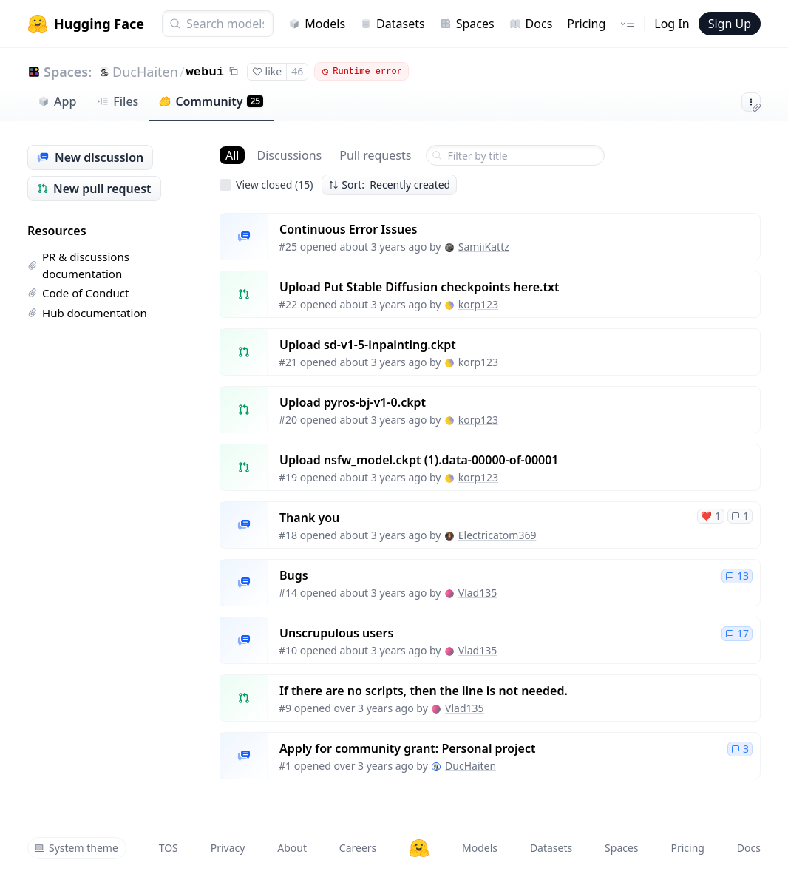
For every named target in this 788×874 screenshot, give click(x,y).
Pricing (586, 24)
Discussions (289, 155)
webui (205, 72)
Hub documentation (87, 312)
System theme (76, 848)
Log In (671, 24)
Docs (531, 24)
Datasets (392, 24)
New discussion (90, 157)
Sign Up (729, 24)
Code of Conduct (78, 292)
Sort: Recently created (389, 184)
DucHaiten (145, 72)
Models (316, 24)
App (57, 101)
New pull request (94, 188)
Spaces (467, 24)
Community (211, 101)
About (292, 848)
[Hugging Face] (419, 848)
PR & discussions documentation (78, 265)
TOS (168, 848)
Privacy (228, 848)
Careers (357, 848)
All (232, 155)
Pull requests (375, 155)
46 (297, 71)
